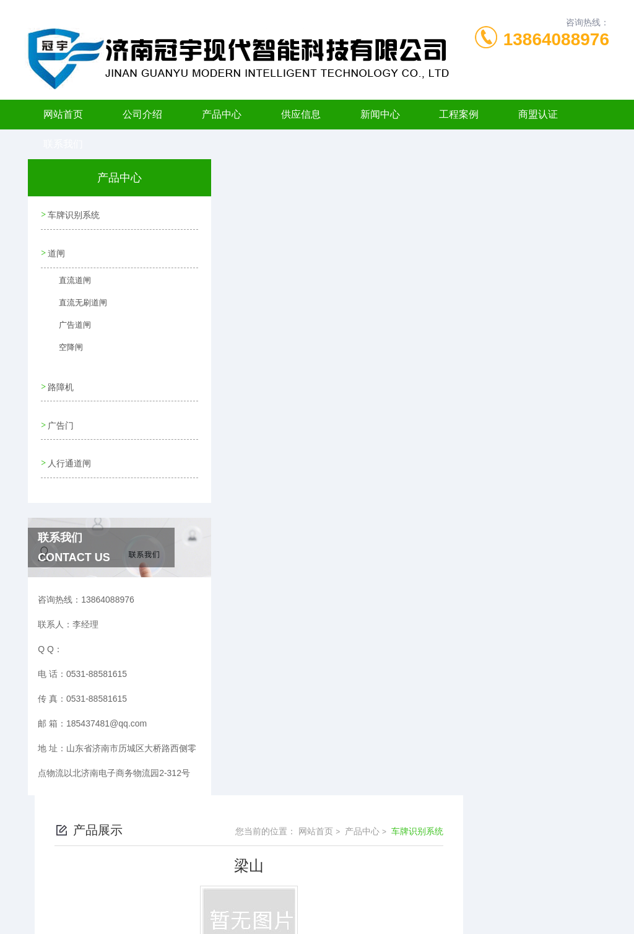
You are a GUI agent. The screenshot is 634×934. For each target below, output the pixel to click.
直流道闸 (67, 281)
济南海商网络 (339, 914)
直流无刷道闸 (75, 303)
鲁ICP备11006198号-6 (403, 874)
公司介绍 (142, 114)
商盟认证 (538, 114)
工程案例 (459, 114)
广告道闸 (67, 325)
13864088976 (556, 39)
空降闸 (64, 348)
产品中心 (221, 114)
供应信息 (301, 114)
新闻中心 (380, 114)
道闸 (55, 249)
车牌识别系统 (73, 214)
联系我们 (63, 144)
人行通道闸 (68, 450)
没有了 (258, 350)
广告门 (60, 415)
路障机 (60, 380)
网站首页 (63, 114)
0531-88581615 (169, 855)
